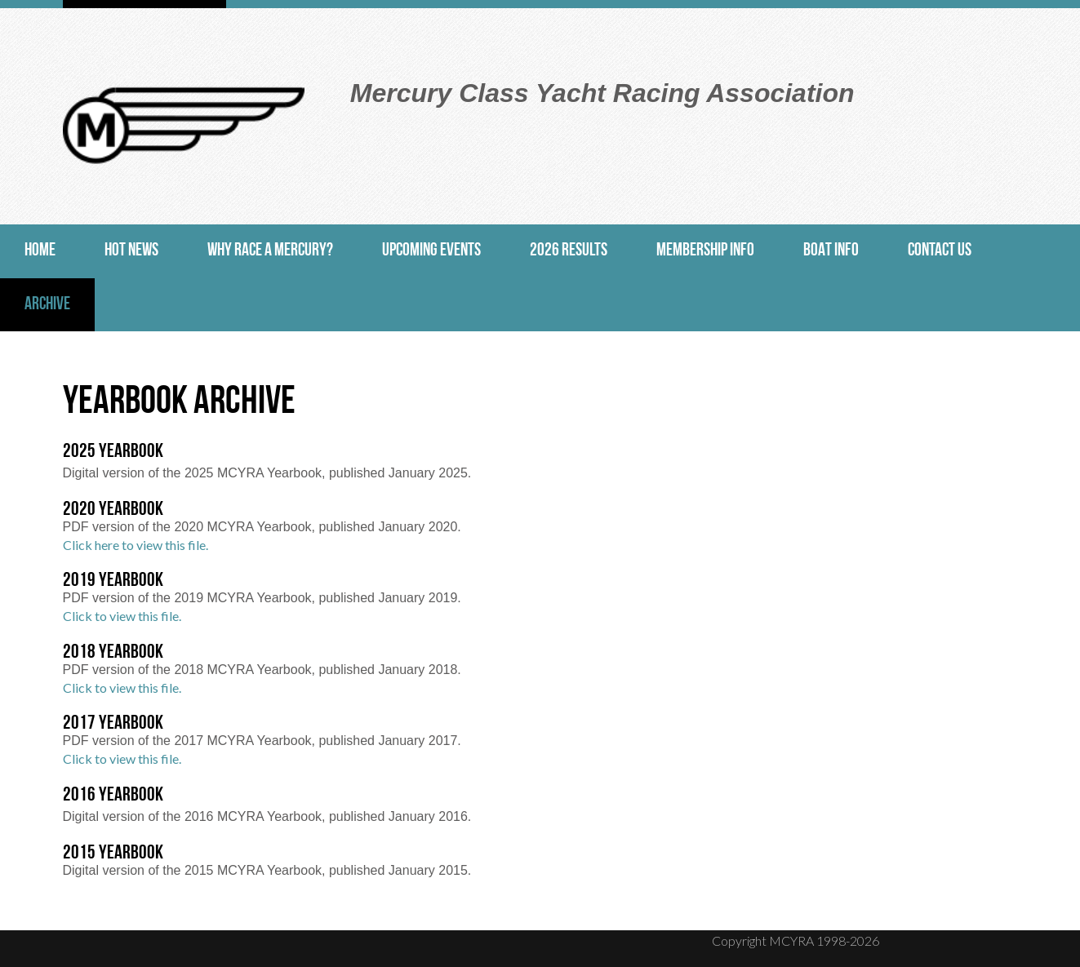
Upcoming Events (431, 251)
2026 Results (568, 251)
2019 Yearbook (113, 581)
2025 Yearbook (113, 452)
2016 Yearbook (113, 795)
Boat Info (831, 251)
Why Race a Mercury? (270, 251)
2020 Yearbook (113, 510)
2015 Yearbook (113, 853)
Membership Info (705, 251)
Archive (47, 304)
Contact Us (939, 251)
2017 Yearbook (113, 724)
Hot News (131, 251)
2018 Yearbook (113, 653)
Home (40, 251)
